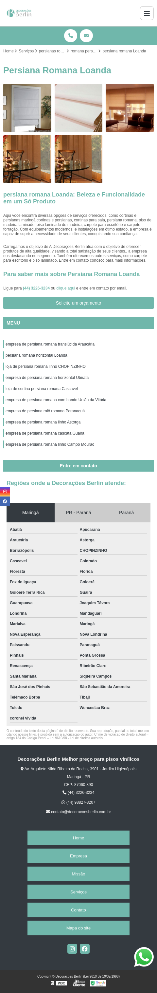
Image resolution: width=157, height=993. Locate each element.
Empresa (78, 855)
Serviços (78, 892)
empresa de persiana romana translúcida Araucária (50, 344)
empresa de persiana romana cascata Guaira (45, 433)
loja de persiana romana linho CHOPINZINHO (46, 366)
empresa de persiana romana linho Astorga (43, 422)
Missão (78, 873)
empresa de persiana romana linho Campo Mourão (50, 444)
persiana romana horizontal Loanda (36, 355)
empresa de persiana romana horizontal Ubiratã (47, 377)
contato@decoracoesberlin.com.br (78, 812)
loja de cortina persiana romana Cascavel (42, 388)
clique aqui (65, 288)
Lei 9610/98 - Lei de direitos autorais (76, 738)
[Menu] (147, 13)
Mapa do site (78, 928)
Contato (78, 910)
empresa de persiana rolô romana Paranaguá (45, 411)
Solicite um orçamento (78, 303)
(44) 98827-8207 (78, 802)
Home (78, 837)
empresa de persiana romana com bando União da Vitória (56, 400)
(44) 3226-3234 (37, 288)
